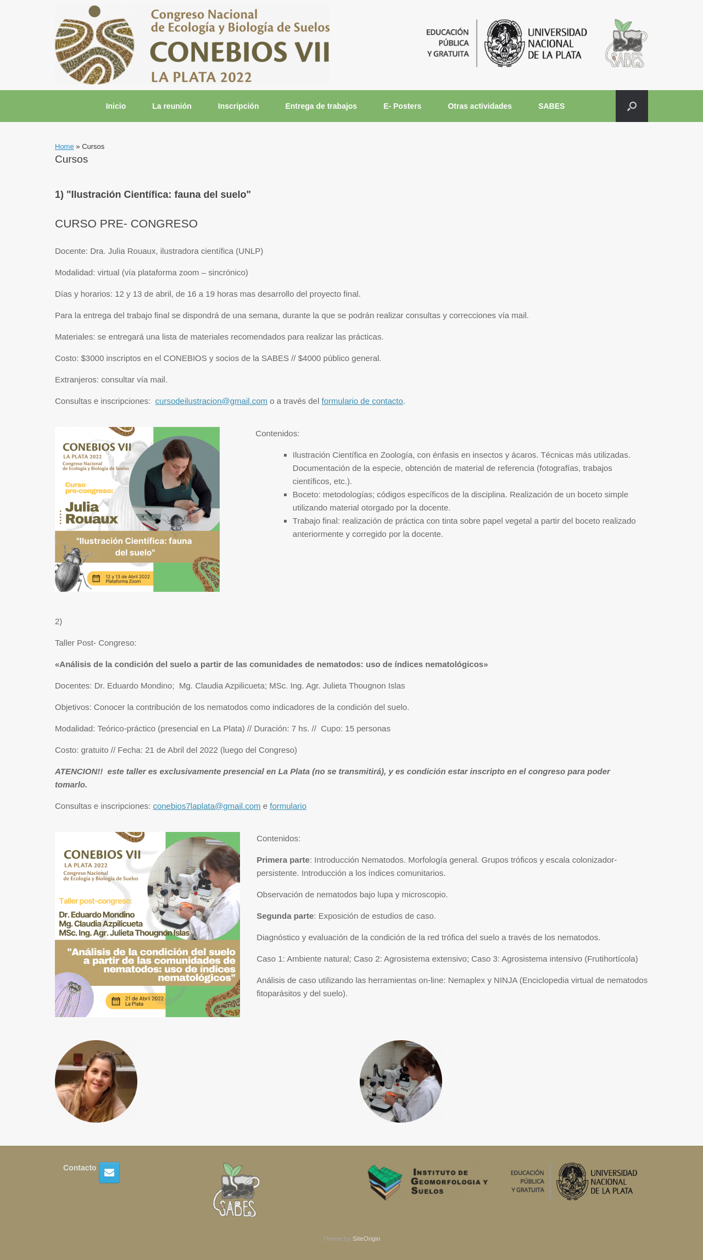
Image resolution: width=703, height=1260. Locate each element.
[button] (632, 106)
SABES (551, 106)
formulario (288, 806)
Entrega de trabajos (321, 106)
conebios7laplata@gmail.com (206, 806)
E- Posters (402, 106)
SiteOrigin (367, 1238)
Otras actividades (480, 106)
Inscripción (238, 106)
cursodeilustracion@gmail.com (211, 401)
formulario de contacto (362, 401)
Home (64, 146)
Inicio (116, 106)
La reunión (172, 106)
